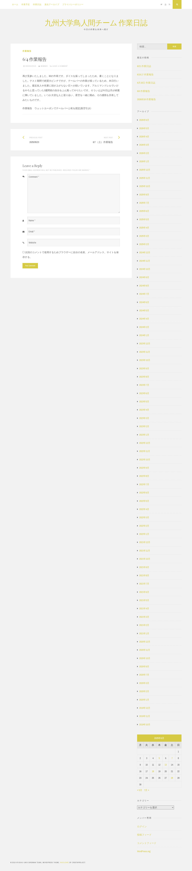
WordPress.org (144, 851)
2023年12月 (144, 343)
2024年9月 (144, 277)
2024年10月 (144, 269)
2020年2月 (144, 691)
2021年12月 (144, 542)
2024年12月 (144, 252)
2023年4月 (144, 409)
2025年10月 (144, 186)
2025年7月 (144, 202)
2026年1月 (144, 161)
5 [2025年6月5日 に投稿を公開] (159, 758)
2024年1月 (144, 335)
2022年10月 (144, 459)
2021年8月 (144, 575)
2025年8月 (144, 194)
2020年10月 (144, 658)
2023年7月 (144, 385)
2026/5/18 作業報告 (146, 99)
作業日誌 (37, 4)
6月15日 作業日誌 (146, 82)
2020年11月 (144, 649)
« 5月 (139, 790)
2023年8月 (144, 376)
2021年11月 (144, 550)
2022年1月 (144, 534)
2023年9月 (144, 368)
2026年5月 (144, 128)
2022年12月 (144, 443)
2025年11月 (144, 178)
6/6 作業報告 (143, 91)
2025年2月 (144, 244)
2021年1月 (144, 633)
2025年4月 (144, 227)
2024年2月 (144, 327)
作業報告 (27, 51)
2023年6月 (144, 393)
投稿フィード (144, 834)
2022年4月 (144, 509)
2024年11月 (144, 260)
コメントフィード (146, 843)
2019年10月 (144, 724)
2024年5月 (144, 310)
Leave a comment (60, 66)
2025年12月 (144, 169)
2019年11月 (144, 716)
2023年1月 (144, 434)
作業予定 (25, 4)
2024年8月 (144, 285)
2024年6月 (144, 302)
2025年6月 (144, 211)
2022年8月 (144, 476)
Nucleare (64, 862)
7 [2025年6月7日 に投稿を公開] (171, 758)
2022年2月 (144, 525)
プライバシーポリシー (72, 4)
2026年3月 (144, 144)
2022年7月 (144, 484)
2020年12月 (144, 641)
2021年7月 (144, 583)
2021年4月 (144, 608)
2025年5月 (144, 219)
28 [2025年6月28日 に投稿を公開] (172, 777)
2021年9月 (144, 567)
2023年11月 (144, 351)
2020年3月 (144, 683)
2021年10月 (144, 558)
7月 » (146, 790)
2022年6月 (144, 492)
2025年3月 (144, 236)
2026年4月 (144, 136)
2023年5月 (144, 401)
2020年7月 (144, 674)
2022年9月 (144, 467)
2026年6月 (144, 120)
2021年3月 (144, 616)
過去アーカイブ (52, 4)
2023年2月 (144, 426)
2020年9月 (144, 666)
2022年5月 (144, 501)
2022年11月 (144, 451)
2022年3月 (144, 517)
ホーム (15, 4)
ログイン (142, 826)
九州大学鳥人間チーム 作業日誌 (96, 22)
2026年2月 (144, 153)
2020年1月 (144, 699)
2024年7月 (144, 293)
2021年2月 (144, 625)
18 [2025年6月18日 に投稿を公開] (153, 771)
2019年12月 (144, 708)
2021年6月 (144, 592)
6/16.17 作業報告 (145, 74)
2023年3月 (144, 418)
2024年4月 (144, 318)
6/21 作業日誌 (144, 66)
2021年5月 (144, 600)
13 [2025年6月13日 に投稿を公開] (166, 764)
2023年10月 (144, 360)
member (44, 66)
